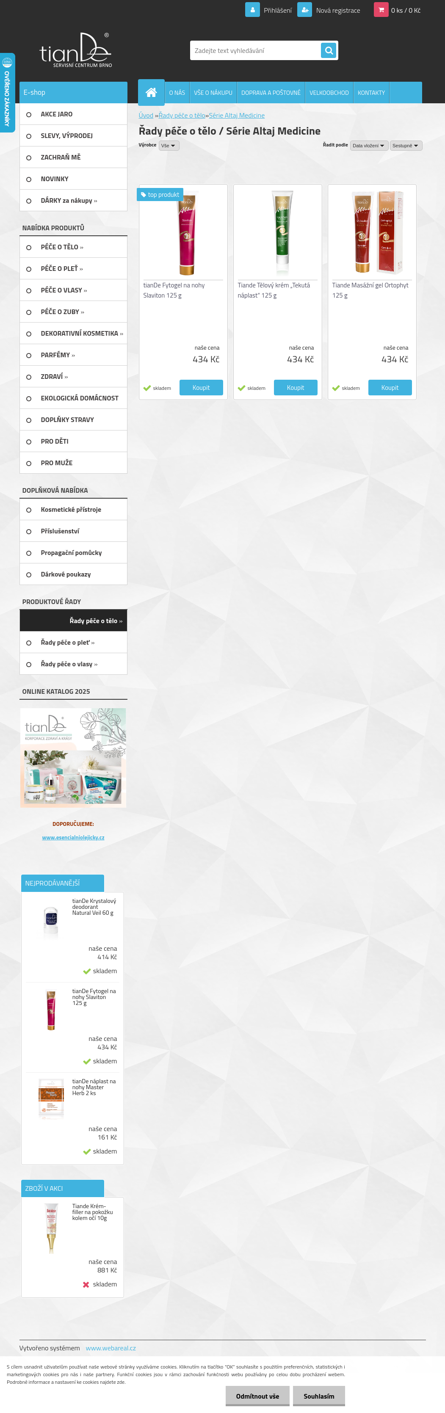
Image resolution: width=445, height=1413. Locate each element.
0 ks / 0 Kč (406, 10)
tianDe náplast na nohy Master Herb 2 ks (94, 1087)
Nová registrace (337, 10)
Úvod (146, 115)
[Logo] (77, 50)
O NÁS (177, 92)
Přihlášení (278, 10)
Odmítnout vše (257, 1396)
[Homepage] (155, 92)
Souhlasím (319, 1396)
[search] (328, 51)
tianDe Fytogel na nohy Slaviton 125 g (94, 997)
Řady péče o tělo (181, 115)
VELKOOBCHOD (329, 92)
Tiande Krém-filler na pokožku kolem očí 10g (92, 1212)
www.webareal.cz (111, 1348)
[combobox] (369, 146)
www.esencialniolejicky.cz (73, 837)
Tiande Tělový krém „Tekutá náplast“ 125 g (274, 290)
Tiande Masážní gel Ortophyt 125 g (370, 290)
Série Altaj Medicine (237, 115)
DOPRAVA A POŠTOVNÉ (271, 92)
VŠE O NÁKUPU (213, 92)
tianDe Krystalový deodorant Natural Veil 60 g (94, 907)
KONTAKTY (371, 92)
